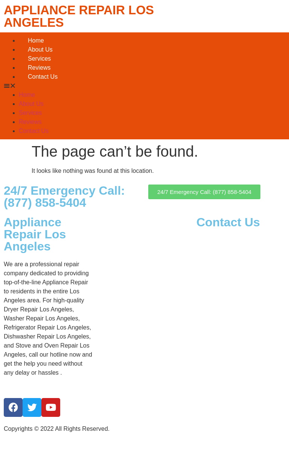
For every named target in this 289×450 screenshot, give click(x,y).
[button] (144, 85)
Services (39, 58)
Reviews (39, 67)
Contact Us (43, 76)
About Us (40, 49)
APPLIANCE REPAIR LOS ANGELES (79, 16)
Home (36, 40)
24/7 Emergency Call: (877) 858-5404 (64, 196)
